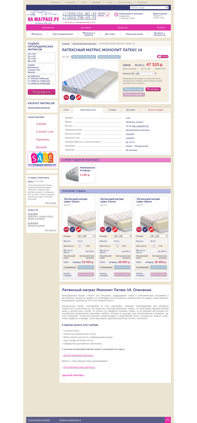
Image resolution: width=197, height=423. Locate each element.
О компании (54, 2)
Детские (110, 34)
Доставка (86, 28)
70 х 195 (41, 56)
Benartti (41, 72)
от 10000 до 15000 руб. (41, 81)
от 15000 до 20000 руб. (41, 83)
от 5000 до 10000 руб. (41, 78)
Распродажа (142, 2)
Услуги (84, 2)
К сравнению (70, 267)
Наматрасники (134, 34)
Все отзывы (50, 203)
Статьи (109, 2)
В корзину (153, 89)
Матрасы (37, 34)
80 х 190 (41, 61)
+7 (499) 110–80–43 (79, 14)
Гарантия (122, 28)
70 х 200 (41, 58)
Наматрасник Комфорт (87, 171)
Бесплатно (48, 28)
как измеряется (140, 126)
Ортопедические (63, 34)
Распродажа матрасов (39, 107)
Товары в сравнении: (70, 420)
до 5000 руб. (41, 76)
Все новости (50, 230)
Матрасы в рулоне (89, 34)
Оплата (161, 28)
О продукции (70, 2)
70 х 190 (41, 54)
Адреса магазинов (125, 2)
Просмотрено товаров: (39, 420)
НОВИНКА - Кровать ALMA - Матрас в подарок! (42, 216)
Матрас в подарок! (42, 224)
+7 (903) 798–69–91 (79, 18)
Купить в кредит (133, 94)
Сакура (41, 65)
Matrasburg (41, 67)
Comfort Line (41, 70)
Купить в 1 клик (133, 89)
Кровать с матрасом (159, 34)
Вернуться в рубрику (109, 57)
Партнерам (96, 2)
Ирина (30, 181)
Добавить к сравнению (84, 57)
